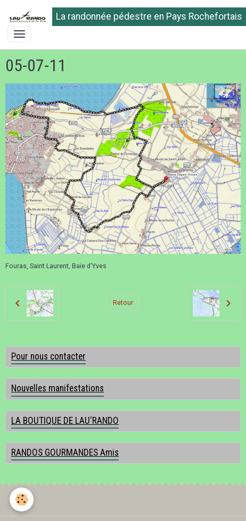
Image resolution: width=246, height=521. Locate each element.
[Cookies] (22, 499)
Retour (123, 302)
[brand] (119, 16)
